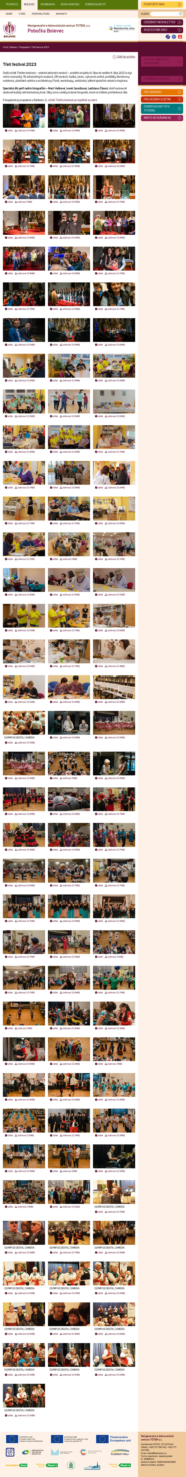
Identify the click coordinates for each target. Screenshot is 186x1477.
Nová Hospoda (70, 4)
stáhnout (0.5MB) (24, 131)
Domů (9, 14)
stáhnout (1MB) (23, 202)
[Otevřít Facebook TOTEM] (174, 37)
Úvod (5, 47)
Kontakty (61, 14)
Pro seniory (152, 92)
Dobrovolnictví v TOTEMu (157, 108)
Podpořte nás (154, 4)
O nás (22, 14)
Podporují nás (41, 14)
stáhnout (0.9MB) (114, 166)
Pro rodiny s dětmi (157, 99)
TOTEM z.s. (12, 4)
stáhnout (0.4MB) (69, 595)
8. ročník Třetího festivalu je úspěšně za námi (71, 100)
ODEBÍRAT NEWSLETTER (159, 22)
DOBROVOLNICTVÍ (95, 4)
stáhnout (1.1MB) (113, 957)
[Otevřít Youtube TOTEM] (180, 37)
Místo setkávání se (157, 117)
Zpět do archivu (126, 56)
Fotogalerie (24, 47)
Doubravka (48, 4)
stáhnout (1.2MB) (24, 1135)
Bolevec (29, 4)
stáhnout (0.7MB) (24, 166)
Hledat (145, 14)
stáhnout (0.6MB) (69, 131)
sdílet (8, 131)
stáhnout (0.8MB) (114, 131)
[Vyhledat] (180, 14)
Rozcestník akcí (155, 29)
